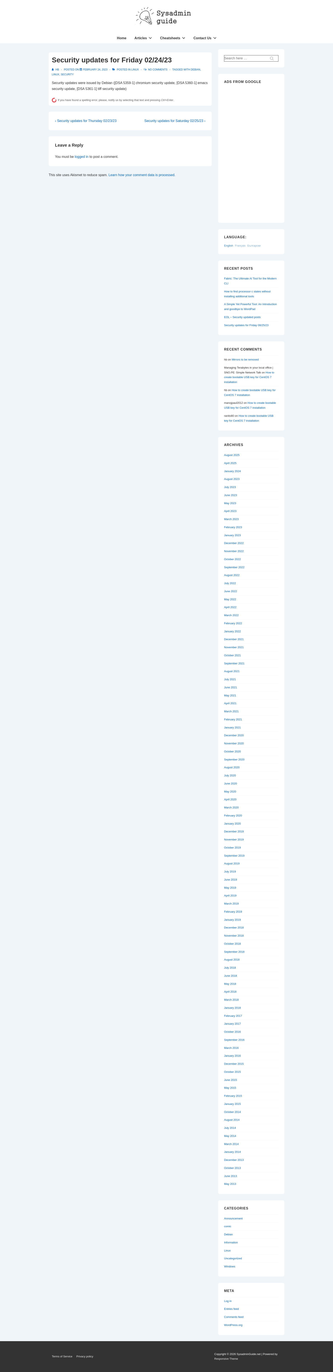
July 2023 (230, 487)
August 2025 (232, 455)
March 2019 (231, 903)
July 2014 (230, 1127)
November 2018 (234, 935)
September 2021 (234, 663)
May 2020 (230, 791)
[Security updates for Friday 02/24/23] (95, 69)
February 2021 (233, 719)
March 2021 (231, 711)
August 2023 (232, 479)
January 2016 (232, 1055)
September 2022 (234, 567)
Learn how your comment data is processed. (142, 175)
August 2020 (232, 767)
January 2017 (232, 1023)
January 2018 (232, 1007)
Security (67, 74)
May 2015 (230, 1087)
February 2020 (233, 815)
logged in (82, 157)
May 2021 (230, 695)
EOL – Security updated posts (242, 317)
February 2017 (233, 1015)
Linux (135, 69)
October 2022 (232, 559)
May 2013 (230, 1183)
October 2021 (232, 655)
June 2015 (230, 1080)
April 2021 (230, 703)
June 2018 (230, 975)
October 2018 (232, 943)
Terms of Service (62, 1356)
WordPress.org (233, 1325)
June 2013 (230, 1176)
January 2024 (232, 471)
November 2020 (234, 743)
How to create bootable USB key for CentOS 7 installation (249, 377)
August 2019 (232, 863)
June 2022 (230, 591)
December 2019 (234, 831)
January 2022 (232, 631)
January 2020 (232, 823)
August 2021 (232, 671)
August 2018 (232, 959)
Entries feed (231, 1308)
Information (231, 1242)
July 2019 (230, 871)
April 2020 (230, 799)
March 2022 (231, 615)
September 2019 (234, 855)
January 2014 (232, 1151)
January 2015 (232, 1103)
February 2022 (233, 623)
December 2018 (234, 927)
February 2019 (233, 911)
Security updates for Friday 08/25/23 (246, 325)
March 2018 (231, 999)
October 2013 (232, 1168)
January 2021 (232, 727)
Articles (144, 37)
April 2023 (230, 511)
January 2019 (232, 919)
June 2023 (230, 495)
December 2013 (234, 1160)
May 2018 (230, 983)
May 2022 (230, 599)
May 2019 (230, 887)
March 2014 (231, 1144)
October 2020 (232, 751)
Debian (195, 69)
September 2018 (234, 951)
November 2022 (234, 551)
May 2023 (230, 503)
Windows (229, 1266)
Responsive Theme (226, 1358)
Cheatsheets (174, 37)
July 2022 (230, 583)
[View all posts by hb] (56, 69)
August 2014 (232, 1119)
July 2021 (230, 679)
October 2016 (232, 1031)
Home (121, 38)
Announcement (233, 1218)
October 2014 (232, 1112)
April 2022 (230, 607)
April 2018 (230, 991)
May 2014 (230, 1136)
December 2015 (234, 1063)
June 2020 (230, 783)
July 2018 (230, 967)
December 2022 (234, 543)
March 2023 (231, 519)
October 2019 (232, 847)
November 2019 (234, 839)
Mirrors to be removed (245, 359)
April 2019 (230, 895)
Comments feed (234, 1317)
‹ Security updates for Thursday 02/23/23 (86, 121)
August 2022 (232, 575)
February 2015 (233, 1095)
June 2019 (230, 879)
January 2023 (232, 535)
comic (227, 1226)
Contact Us (206, 37)
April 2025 (230, 463)
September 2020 (234, 759)
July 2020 (230, 775)
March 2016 (231, 1047)
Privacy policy (84, 1356)
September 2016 (234, 1039)
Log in (227, 1301)
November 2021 (234, 647)
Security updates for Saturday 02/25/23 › (174, 121)
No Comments (157, 69)
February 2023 (233, 527)
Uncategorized (233, 1258)
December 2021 (234, 639)
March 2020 (231, 807)
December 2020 (234, 735)
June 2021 (230, 687)
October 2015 (232, 1071)
